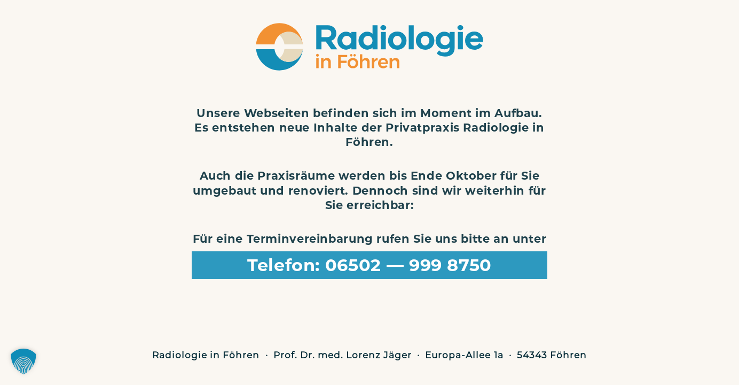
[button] (23, 361)
